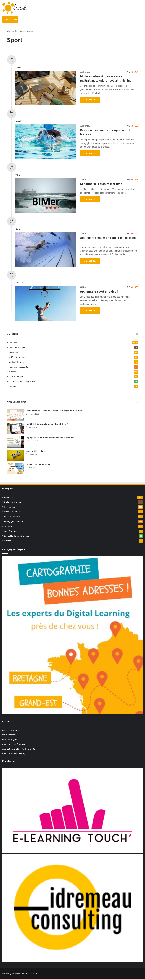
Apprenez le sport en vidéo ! (99, 291)
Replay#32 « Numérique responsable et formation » (50, 437)
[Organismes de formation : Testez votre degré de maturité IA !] (15, 415)
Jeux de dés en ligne (35, 451)
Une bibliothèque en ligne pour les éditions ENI (48, 424)
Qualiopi (12, 386)
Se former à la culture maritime (101, 184)
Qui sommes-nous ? (11, 730)
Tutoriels (13, 371)
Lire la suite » (90, 99)
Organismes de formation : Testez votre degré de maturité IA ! (55, 411)
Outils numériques (17, 347)
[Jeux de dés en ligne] (15, 455)
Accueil (11, 31)
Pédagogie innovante (18, 367)
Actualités (13, 342)
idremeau (86, 72)
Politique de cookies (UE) (13, 753)
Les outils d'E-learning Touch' (22, 381)
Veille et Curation (16, 362)
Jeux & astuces (16, 376)
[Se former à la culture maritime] (45, 195)
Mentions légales (10, 739)
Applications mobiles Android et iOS (18, 749)
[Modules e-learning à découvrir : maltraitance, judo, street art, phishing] (45, 88)
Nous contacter (9, 735)
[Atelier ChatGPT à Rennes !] (15, 468)
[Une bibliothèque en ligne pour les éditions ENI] (15, 428)
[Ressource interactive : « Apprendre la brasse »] (45, 141)
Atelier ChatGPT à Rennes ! (38, 464)
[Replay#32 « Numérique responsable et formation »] (15, 442)
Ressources (22, 31)
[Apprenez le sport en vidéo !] (45, 303)
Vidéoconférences (17, 357)
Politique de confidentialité (14, 744)
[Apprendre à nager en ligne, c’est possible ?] (45, 249)
